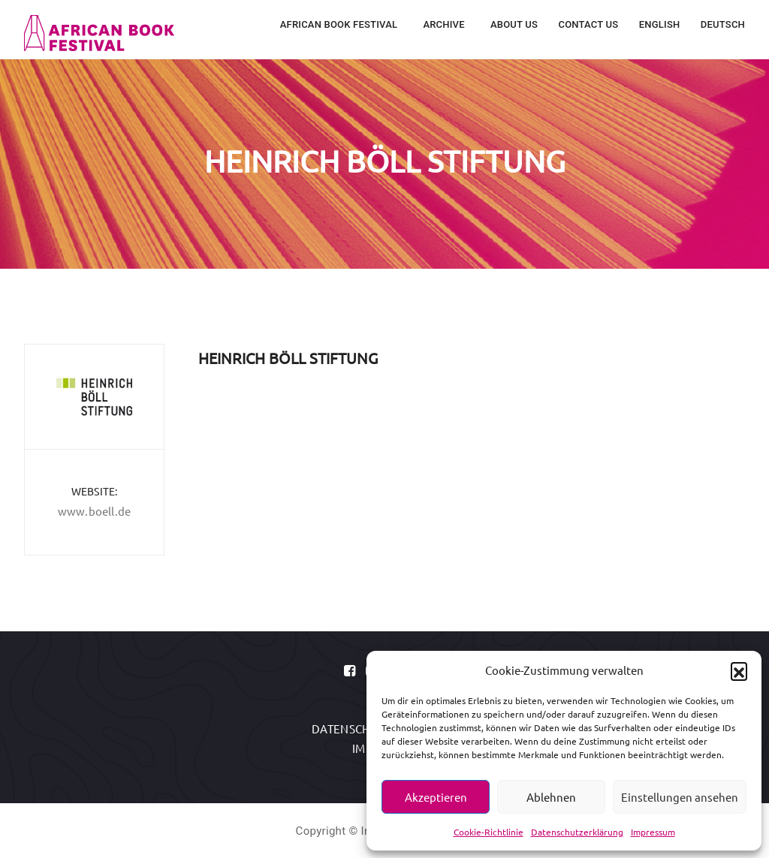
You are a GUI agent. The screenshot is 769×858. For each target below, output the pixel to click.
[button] (738, 670)
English (659, 24)
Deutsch (723, 24)
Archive (445, 24)
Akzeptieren (436, 797)
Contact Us (588, 24)
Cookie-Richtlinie (488, 832)
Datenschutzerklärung (577, 832)
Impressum (653, 832)
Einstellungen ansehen (679, 797)
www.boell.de (94, 511)
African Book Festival (340, 24)
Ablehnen (551, 797)
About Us (514, 24)
